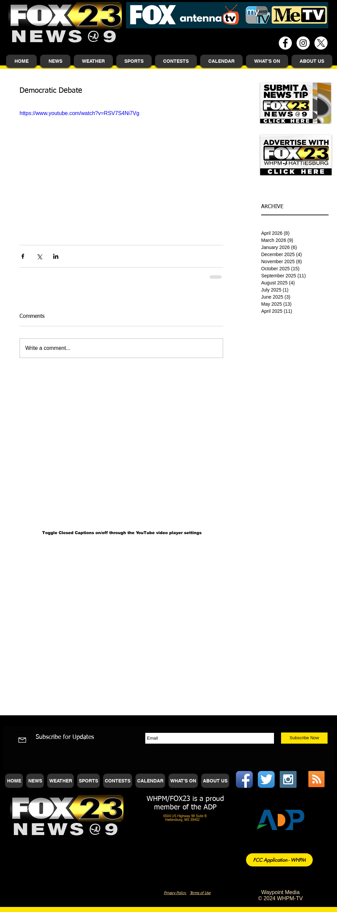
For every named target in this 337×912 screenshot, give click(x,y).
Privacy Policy (175, 893)
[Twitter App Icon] (266, 779)
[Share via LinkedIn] (56, 256)
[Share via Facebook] (23, 256)
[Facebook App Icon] (244, 779)
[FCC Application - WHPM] (279, 859)
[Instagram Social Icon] (288, 779)
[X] (321, 43)
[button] (55, 61)
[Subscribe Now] (304, 738)
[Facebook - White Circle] (285, 43)
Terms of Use (200, 893)
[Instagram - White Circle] (303, 43)
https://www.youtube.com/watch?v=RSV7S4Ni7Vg (79, 113)
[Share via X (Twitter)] (39, 256)
